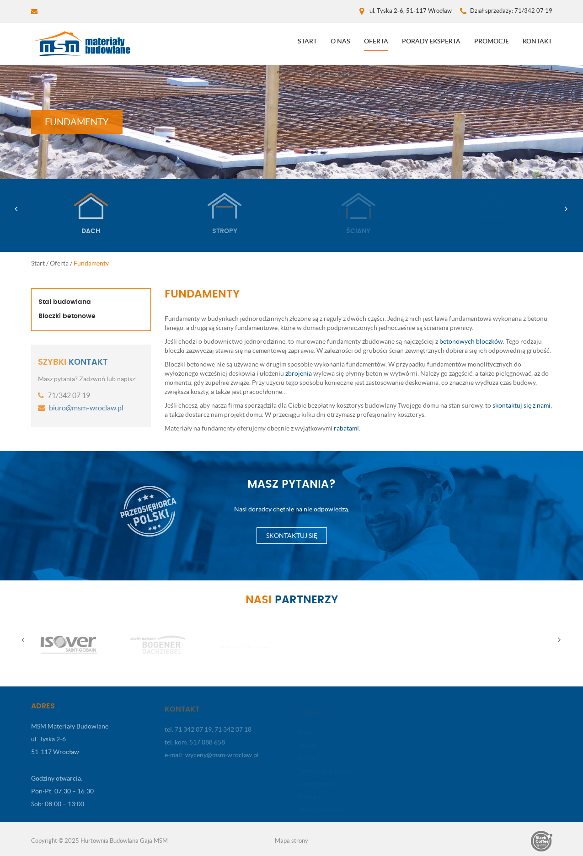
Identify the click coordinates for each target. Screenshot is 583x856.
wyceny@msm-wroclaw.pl (222, 758)
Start (307, 41)
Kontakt (537, 41)
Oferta (376, 41)
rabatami (346, 428)
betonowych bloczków (471, 341)
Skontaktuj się (291, 535)
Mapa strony (291, 843)
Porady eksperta (431, 41)
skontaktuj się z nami (521, 405)
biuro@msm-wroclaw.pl (85, 408)
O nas (340, 41)
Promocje (491, 41)
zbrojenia (298, 373)
